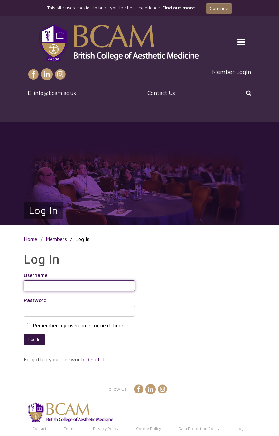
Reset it (95, 359)
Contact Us (161, 93)
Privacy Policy (105, 428)
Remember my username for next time (78, 325)
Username (36, 275)
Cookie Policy (148, 428)
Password (35, 300)
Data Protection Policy (199, 428)
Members (56, 239)
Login (242, 428)
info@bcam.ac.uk (55, 93)
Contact (39, 428)
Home (30, 239)
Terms (69, 428)
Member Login (231, 71)
